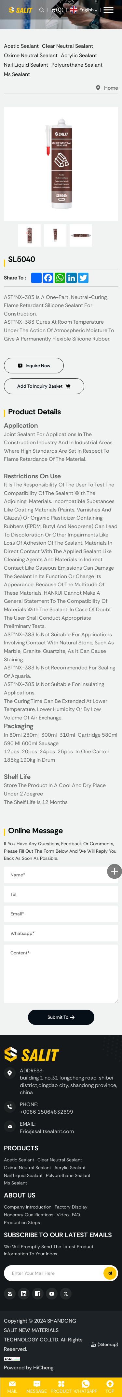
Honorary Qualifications (28, 1215)
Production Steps (22, 1222)
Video (63, 1215)
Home (111, 87)
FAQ (76, 1215)
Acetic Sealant (21, 46)
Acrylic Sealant (79, 55)
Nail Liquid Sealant (26, 64)
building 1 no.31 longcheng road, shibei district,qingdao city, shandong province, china (68, 1085)
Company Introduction (27, 1207)
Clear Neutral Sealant (67, 46)
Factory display (71, 1207)
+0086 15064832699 (46, 1111)
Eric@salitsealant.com (47, 1131)
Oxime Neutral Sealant (31, 55)
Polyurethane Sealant (76, 64)
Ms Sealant (17, 74)
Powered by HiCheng (28, 1367)
